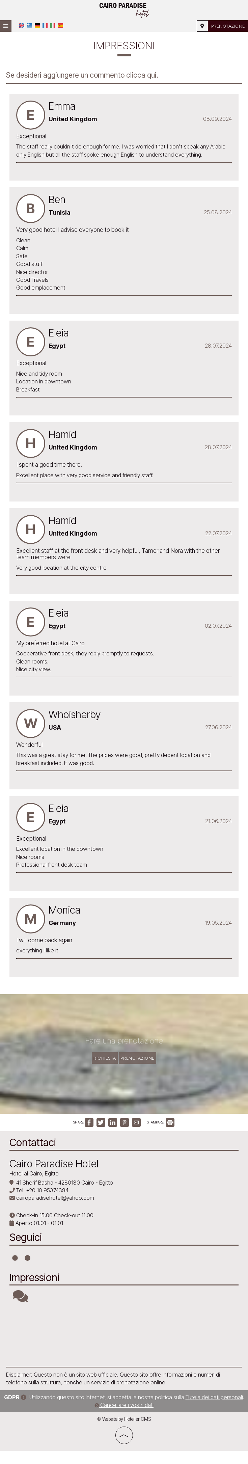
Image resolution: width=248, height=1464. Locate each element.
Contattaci (33, 1156)
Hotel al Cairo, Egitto (34, 1187)
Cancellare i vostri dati (124, 1418)
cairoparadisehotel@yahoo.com (56, 1211)
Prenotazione (225, 26)
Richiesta (100, 1064)
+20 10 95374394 (48, 1204)
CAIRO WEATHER (124, 1349)
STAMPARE (160, 1137)
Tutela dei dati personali (214, 1410)
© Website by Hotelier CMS (124, 1432)
